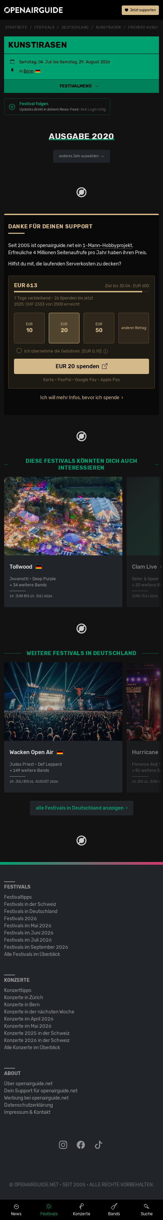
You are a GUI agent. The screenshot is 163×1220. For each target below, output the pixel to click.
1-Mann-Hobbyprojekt (107, 245)
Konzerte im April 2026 (29, 1019)
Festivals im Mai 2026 (27, 926)
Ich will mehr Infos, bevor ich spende (79, 398)
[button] (81, 86)
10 (29, 328)
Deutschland (75, 28)
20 (64, 328)
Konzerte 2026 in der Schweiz (37, 1040)
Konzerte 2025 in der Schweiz (37, 1033)
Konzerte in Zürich (23, 998)
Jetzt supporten (140, 10)
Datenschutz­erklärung (28, 1105)
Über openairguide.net (28, 1084)
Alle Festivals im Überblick (32, 954)
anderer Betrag (133, 328)
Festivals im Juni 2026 (29, 933)
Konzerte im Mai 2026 (27, 1026)
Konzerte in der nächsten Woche (39, 1012)
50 (99, 328)
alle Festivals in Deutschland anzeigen (80, 808)
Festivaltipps (18, 897)
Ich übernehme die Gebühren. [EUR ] (63, 351)
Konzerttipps (17, 990)
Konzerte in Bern (22, 1005)
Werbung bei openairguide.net (36, 1098)
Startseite (16, 28)
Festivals (44, 28)
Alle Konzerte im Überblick (32, 1048)
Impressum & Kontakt (27, 1112)
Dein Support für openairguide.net (40, 1091)
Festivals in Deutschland (30, 911)
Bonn (28, 71)
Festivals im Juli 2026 (28, 940)
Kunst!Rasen (108, 28)
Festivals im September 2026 (36, 947)
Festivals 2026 (20, 919)
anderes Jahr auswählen (81, 156)
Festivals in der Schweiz (30, 904)
